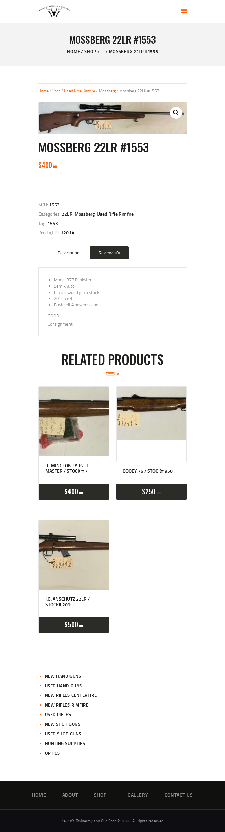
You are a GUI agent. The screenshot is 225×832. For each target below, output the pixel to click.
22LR (67, 214)
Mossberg (107, 91)
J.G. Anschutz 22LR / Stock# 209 (67, 602)
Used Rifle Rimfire (79, 91)
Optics (52, 753)
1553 (52, 223)
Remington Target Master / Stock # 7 (66, 468)
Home (73, 51)
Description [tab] (68, 253)
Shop (90, 51)
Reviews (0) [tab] (109, 253)
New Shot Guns (63, 724)
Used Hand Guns (63, 686)
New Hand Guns (63, 676)
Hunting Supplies (65, 743)
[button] (176, 113)
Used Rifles (58, 714)
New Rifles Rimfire (67, 705)
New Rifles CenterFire (71, 695)
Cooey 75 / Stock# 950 (148, 471)
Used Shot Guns (63, 734)
